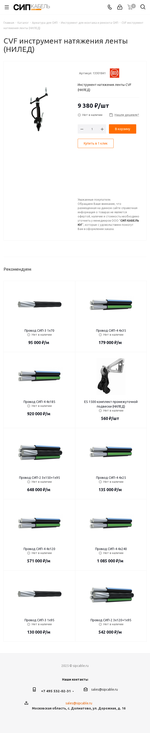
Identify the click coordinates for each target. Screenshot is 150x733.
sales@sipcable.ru (104, 689)
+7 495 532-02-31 (56, 691)
